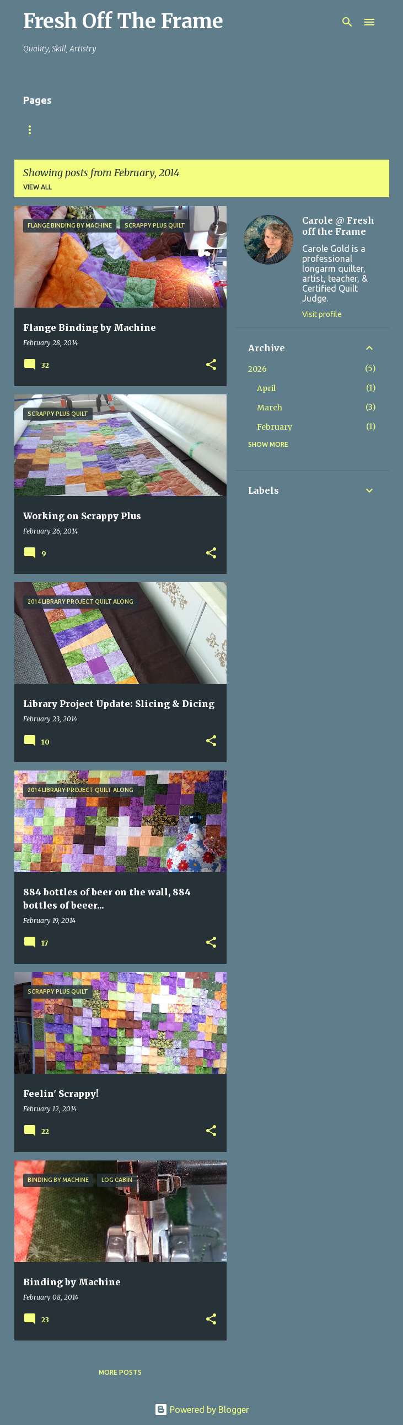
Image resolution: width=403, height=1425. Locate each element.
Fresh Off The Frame (123, 21)
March (269, 408)
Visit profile (322, 314)
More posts (120, 1372)
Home (33, 129)
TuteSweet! (186, 129)
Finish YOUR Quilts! (103, 129)
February (274, 427)
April (266, 388)
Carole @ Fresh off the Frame (338, 226)
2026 (257, 369)
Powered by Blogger (201, 1410)
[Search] (347, 22)
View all (37, 187)
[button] (211, 365)
